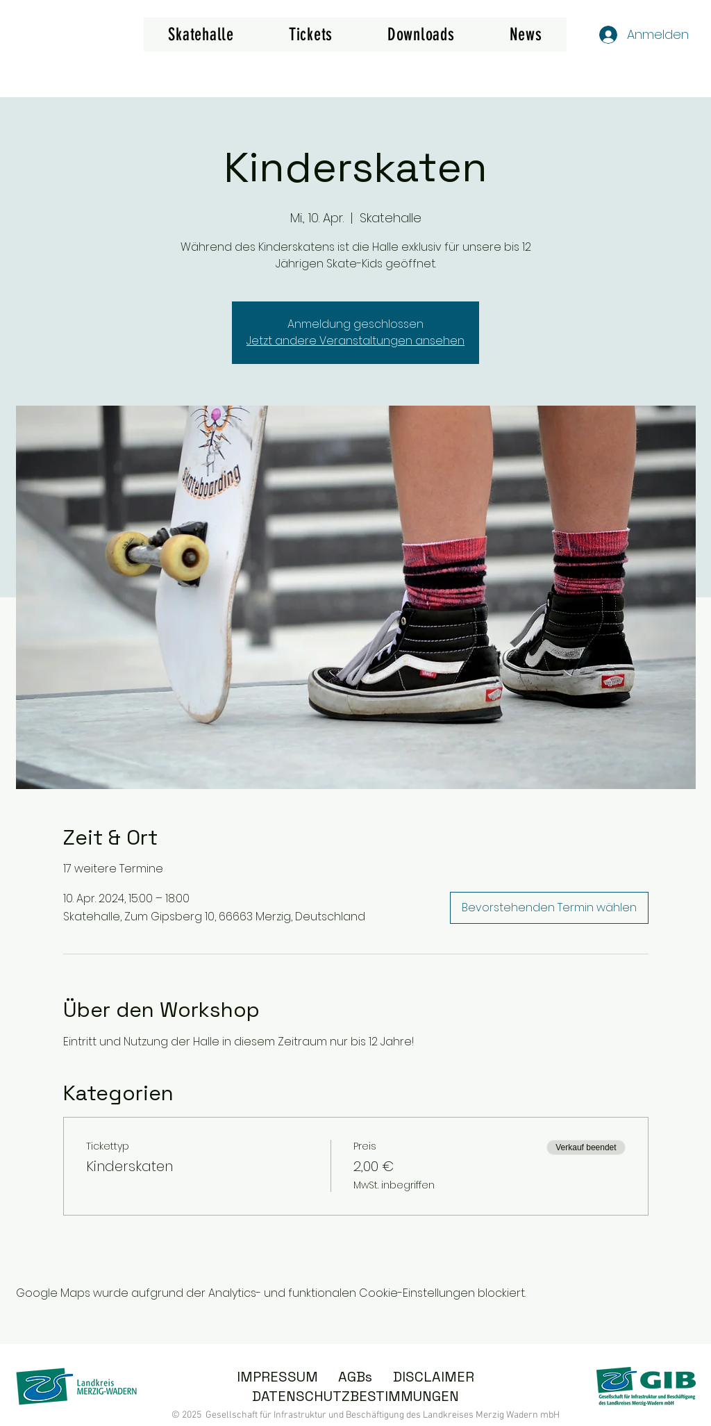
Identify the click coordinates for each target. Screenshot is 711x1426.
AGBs (355, 1377)
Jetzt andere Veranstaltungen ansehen (355, 341)
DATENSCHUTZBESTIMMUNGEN (355, 1396)
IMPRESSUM (277, 1377)
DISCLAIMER (433, 1377)
